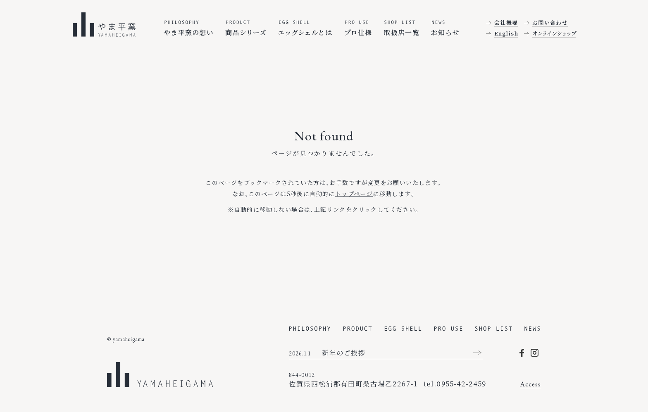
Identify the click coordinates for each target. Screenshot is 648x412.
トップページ (354, 193)
